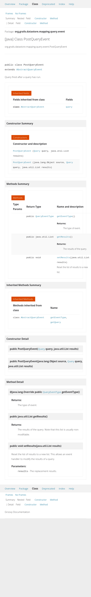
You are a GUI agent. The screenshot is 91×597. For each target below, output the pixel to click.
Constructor (41, 18)
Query (37, 151)
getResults (63, 236)
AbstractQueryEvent (29, 69)
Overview (10, 4)
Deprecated (48, 4)
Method (54, 18)
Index (62, 4)
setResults (63, 257)
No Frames (20, 13)
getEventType (64, 216)
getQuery (55, 322)
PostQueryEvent (22, 151)
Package (23, 4)
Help (71, 4)
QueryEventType (45, 216)
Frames (9, 13)
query (69, 106)
